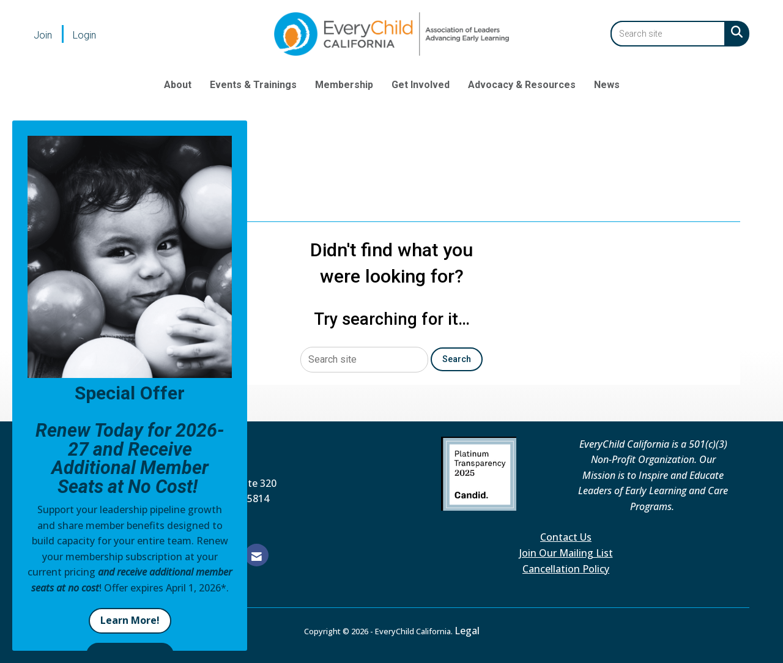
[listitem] (52, 35)
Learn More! (130, 620)
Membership (344, 85)
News (607, 85)
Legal (467, 630)
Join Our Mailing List (566, 553)
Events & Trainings (253, 85)
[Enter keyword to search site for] (667, 33)
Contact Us (566, 537)
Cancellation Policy (565, 569)
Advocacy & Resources (522, 85)
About (177, 85)
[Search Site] (734, 32)
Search (456, 359)
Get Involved (421, 85)
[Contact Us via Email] (257, 555)
